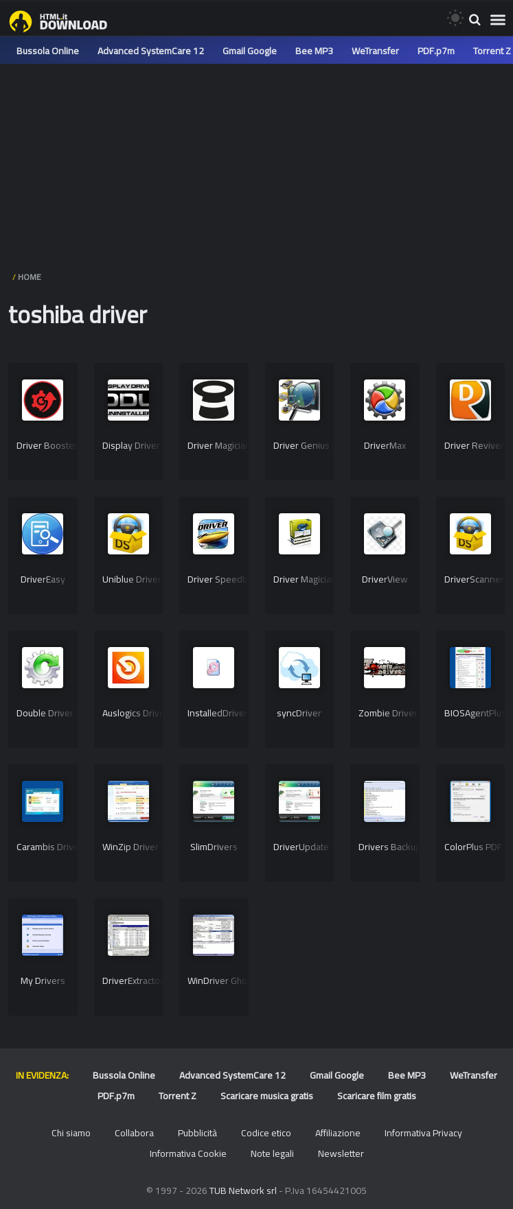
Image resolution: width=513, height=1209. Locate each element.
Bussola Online (47, 51)
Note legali (272, 1153)
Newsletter (341, 1153)
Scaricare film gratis (376, 1096)
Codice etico (266, 1133)
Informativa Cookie (188, 1153)
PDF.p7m (436, 51)
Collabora (134, 1133)
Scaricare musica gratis (266, 1096)
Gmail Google (250, 51)
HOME (29, 277)
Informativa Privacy (423, 1133)
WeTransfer (375, 51)
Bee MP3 (314, 51)
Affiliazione (338, 1133)
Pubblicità (197, 1133)
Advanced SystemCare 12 (151, 51)
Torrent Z (492, 51)
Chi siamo (71, 1133)
